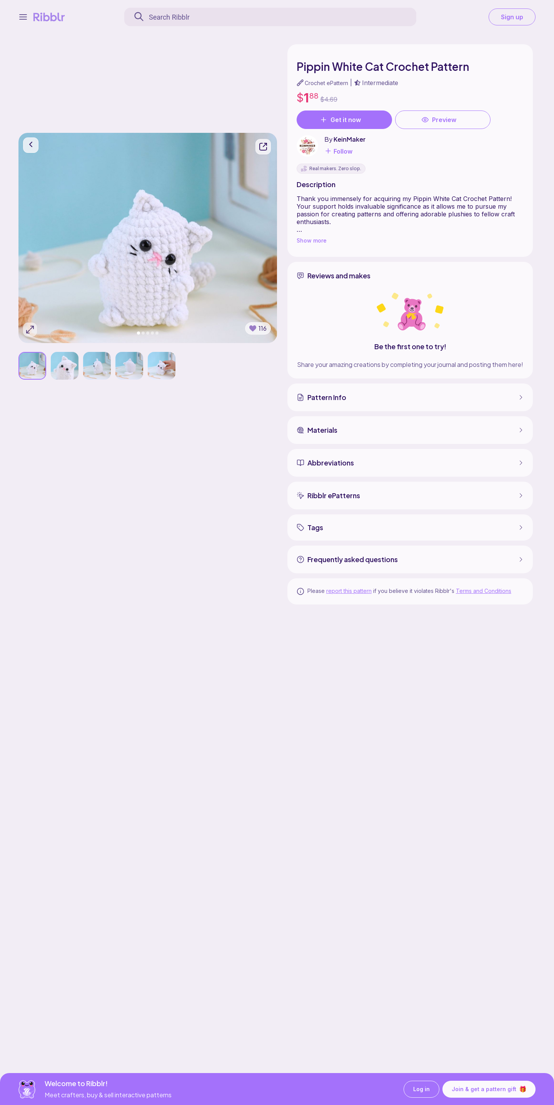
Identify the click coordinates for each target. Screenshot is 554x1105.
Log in (421, 1089)
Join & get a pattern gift (489, 1088)
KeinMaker (349, 139)
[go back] (30, 144)
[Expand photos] (30, 329)
